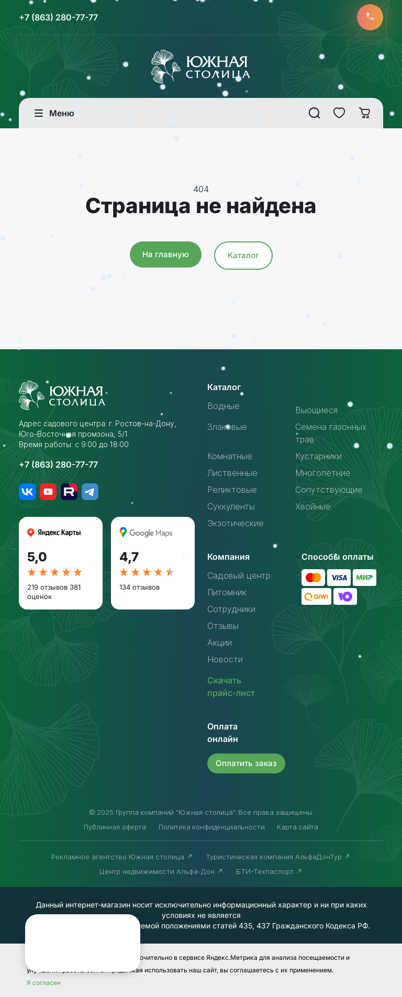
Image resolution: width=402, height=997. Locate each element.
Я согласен (44, 983)
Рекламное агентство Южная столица (122, 856)
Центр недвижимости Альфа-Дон (161, 871)
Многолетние (323, 473)
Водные (223, 406)
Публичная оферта (115, 827)
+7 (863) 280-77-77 (58, 17)
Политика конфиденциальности (212, 827)
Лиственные (232, 473)
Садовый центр (239, 575)
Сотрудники (231, 609)
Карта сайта (297, 827)
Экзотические (235, 523)
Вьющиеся (316, 410)
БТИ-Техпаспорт (269, 871)
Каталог (243, 255)
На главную (165, 254)
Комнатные (229, 456)
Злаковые (227, 427)
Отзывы (223, 626)
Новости (225, 659)
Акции (219, 642)
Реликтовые (232, 489)
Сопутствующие (329, 489)
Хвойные (313, 506)
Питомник (227, 592)
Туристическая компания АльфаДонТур (278, 856)
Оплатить (246, 763)
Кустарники (318, 456)
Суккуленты (231, 506)
